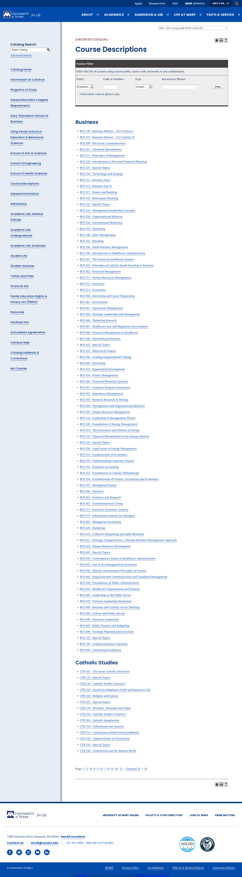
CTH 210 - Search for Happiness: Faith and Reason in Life (115, 690)
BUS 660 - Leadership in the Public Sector (105, 595)
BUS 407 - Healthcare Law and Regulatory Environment (114, 326)
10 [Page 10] (116, 769)
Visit (175, 3)
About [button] (90, 14)
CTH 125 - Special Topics (95, 677)
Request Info (157, 3)
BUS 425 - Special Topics (95, 345)
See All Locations (73, 837)
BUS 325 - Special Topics (95, 204)
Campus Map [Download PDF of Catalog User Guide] (20, 342)
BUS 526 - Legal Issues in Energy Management (108, 448)
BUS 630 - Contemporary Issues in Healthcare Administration (118, 558)
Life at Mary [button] (188, 14)
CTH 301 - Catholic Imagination (99, 720)
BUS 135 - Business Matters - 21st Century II (107, 137)
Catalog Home (20, 70)
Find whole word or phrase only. (100, 94)
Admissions (18, 204)
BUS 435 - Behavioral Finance (98, 351)
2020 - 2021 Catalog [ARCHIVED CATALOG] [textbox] (181, 28)
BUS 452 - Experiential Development (102, 369)
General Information (24, 194)
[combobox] (193, 28)
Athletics (199, 3)
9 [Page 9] (112, 769)
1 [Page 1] (84, 769)
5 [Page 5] (98, 769)
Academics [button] (117, 14)
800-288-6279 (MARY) (100, 843)
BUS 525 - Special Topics (95, 442)
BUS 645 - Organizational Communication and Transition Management (123, 577)
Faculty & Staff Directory (164, 815)
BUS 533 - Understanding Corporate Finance (107, 461)
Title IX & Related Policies (188, 868)
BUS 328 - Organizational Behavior (101, 216)
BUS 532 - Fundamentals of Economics (103, 454)
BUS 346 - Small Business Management (104, 247)
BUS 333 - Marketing (92, 229)
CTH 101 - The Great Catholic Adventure (105, 671)
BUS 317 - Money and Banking (98, 192)
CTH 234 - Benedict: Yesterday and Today (105, 708)
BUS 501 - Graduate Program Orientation (105, 387)
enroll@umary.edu (44, 843)
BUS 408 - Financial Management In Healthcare (109, 332)
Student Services (22, 266)
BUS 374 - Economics (93, 290)
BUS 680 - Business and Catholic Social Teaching (110, 607)
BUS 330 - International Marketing (101, 222)
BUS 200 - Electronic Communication (103, 143)
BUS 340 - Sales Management (98, 235)
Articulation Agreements (27, 332)
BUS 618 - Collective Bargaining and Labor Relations (112, 534)
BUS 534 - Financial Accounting (99, 467)
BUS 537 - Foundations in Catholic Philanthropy (109, 473)
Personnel (17, 312)
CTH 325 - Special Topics (95, 745)
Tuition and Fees (22, 276)
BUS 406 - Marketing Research (98, 320)
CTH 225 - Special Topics (95, 702)
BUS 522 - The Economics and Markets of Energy (110, 430)
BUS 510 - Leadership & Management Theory (108, 418)
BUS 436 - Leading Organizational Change (106, 357)
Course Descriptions (24, 184)
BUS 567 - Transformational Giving (101, 503)
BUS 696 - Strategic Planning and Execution (107, 632)
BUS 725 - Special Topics (95, 638)
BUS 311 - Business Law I (95, 180)
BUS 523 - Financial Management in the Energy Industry (114, 436)
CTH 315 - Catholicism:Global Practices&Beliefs (109, 732)
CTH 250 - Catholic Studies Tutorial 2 (103, 714)
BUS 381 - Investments (94, 302)
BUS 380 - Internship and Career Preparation (107, 296)
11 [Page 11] (121, 769)
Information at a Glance (27, 80)
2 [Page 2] (87, 769)
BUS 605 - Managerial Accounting (100, 522)
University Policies (224, 868)
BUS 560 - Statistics (92, 491)
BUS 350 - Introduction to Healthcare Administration (112, 253)
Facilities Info (19, 322)
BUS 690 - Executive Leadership (99, 619)
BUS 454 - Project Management (99, 375)
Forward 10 (133, 769)
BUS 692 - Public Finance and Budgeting (104, 625)
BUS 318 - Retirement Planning (99, 198)
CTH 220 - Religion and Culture (99, 696)
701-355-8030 (74, 843)
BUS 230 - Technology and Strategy (101, 174)
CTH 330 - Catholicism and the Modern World (108, 751)
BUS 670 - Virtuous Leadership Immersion (106, 601)
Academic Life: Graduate (28, 246)
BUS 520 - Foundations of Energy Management (108, 424)
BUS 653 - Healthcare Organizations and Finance (110, 589)
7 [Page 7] (105, 769)
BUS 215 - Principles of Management (102, 155)
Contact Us (15, 843)
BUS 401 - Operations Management (101, 308)
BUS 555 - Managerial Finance (98, 485)
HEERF (109, 868)
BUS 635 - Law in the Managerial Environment (108, 564)
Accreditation (155, 868)
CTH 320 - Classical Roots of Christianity (105, 738)
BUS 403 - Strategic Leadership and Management (110, 314)
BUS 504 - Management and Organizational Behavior (112, 406)
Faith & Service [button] (223, 14)
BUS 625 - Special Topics (95, 552)
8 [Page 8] (108, 769)
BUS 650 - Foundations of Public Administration (109, 583)
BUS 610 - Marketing (92, 528)
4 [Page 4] (94, 769)
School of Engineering (25, 163)
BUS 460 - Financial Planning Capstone (104, 381)
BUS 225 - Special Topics (95, 168)
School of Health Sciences (28, 173)
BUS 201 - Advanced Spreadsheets (101, 149)
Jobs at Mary (199, 815)
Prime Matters (225, 815)
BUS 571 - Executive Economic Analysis (104, 509)
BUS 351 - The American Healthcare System (107, 259)
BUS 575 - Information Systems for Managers (107, 516)
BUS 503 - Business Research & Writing (104, 400)
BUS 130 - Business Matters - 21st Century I (106, 131)
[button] (221, 3)
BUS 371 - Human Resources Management (105, 277)
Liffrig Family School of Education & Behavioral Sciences (26, 137)
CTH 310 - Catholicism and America (102, 726)
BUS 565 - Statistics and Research (100, 497)
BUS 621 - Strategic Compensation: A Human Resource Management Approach (128, 540)
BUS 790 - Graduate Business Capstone (104, 644)
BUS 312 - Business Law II (96, 186)
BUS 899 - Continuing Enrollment (100, 650)
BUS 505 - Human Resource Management (105, 412)
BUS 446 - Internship (92, 363)
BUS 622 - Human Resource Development (105, 546)
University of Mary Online (121, 815)
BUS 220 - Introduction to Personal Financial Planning (113, 161)
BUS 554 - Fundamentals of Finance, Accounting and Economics (119, 479)
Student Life (18, 256)
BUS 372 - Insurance (92, 284)
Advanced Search (21, 55)
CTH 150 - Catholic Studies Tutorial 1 (103, 683)
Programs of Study (23, 90)
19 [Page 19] (145, 769)
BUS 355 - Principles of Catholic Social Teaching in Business (117, 265)
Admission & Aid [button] (152, 14)
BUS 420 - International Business (100, 338)
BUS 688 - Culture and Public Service (102, 613)
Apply (138, 3)
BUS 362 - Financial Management (100, 271)
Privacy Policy (130, 868)
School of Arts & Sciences (28, 153)
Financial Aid (19, 286)
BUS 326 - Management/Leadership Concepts (107, 210)
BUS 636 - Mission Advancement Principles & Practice (113, 570)
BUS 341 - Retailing (92, 241)
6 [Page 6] (101, 769)
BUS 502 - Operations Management (101, 393)
